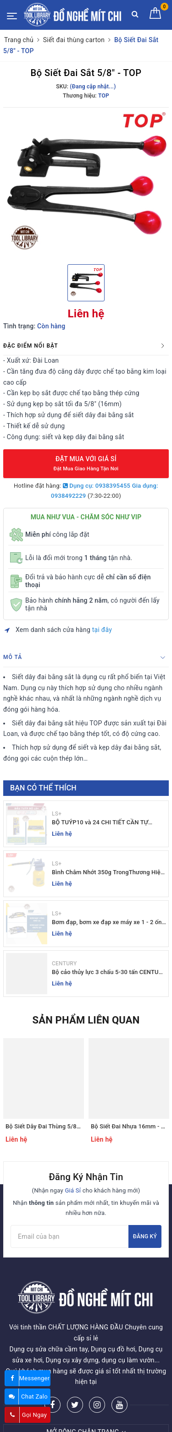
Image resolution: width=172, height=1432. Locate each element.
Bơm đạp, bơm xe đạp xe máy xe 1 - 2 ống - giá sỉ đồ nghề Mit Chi (108, 922)
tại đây (102, 629)
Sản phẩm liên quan (85, 1020)
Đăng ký (145, 1236)
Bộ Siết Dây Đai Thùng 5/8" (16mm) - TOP (62, 1126)
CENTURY (64, 963)
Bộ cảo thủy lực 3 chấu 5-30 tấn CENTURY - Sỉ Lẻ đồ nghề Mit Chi (109, 972)
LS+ (56, 814)
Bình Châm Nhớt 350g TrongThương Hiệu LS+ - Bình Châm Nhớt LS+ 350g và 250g (108, 873)
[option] (86, 184)
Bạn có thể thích (43, 788)
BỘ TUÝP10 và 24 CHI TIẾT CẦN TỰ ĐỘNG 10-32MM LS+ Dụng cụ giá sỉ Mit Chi (105, 823)
